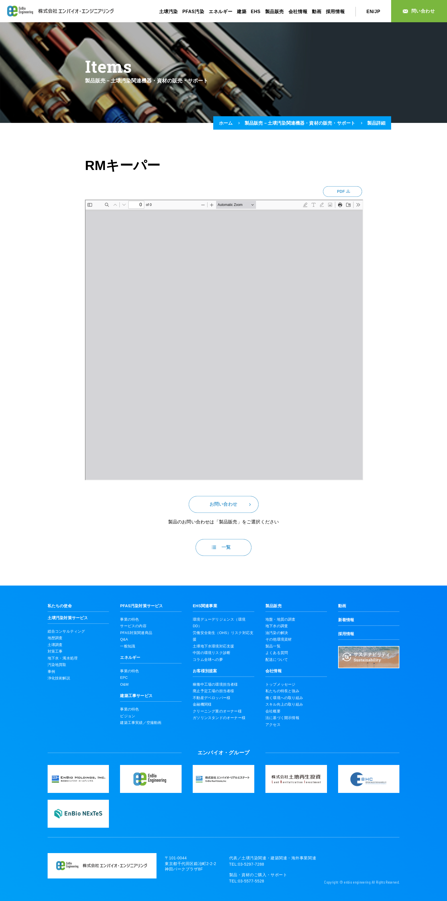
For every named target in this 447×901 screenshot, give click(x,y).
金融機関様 (202, 704)
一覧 (226, 547)
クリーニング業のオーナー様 (217, 711)
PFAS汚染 (193, 11)
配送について (276, 659)
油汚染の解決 (276, 633)
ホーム (226, 122)
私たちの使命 (60, 606)
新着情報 (346, 620)
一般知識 (127, 646)
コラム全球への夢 (208, 659)
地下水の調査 (276, 626)
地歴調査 (55, 638)
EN (370, 11)
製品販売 (274, 11)
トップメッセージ (280, 684)
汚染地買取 (57, 665)
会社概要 (273, 711)
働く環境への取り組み (284, 698)
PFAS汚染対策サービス (141, 606)
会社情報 (298, 11)
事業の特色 (129, 619)
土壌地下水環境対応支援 (213, 646)
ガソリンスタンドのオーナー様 (219, 718)
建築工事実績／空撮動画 (140, 722)
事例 (51, 671)
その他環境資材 (278, 639)
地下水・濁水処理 (63, 658)
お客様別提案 (205, 671)
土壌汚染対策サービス (68, 618)
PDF (341, 191)
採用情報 (335, 11)
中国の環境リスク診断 (211, 653)
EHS (256, 11)
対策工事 (55, 651)
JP (377, 11)
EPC (124, 677)
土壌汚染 (168, 11)
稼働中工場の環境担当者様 (215, 684)
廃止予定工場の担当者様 (213, 691)
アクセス (273, 724)
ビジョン (127, 716)
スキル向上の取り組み (284, 704)
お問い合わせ (223, 504)
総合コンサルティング (66, 631)
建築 (241, 11)
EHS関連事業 (205, 606)
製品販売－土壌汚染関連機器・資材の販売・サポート (300, 122)
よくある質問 (276, 653)
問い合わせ (423, 11)
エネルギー (220, 11)
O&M (124, 684)
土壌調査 (55, 645)
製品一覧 (273, 646)
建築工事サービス (136, 696)
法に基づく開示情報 (282, 718)
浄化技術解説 (59, 678)
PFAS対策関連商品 (136, 633)
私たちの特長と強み (282, 691)
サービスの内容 (133, 626)
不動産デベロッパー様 (211, 698)
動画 (316, 11)
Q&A (124, 639)
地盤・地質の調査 (280, 619)
